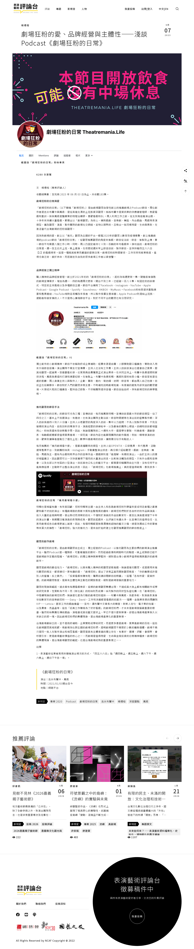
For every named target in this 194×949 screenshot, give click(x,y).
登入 (150, 9)
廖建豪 (74, 786)
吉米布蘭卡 (107, 701)
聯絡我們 (41, 903)
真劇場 (112, 824)
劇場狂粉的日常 (89, 701)
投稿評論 (47, 824)
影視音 (71, 9)
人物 (84, 9)
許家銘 (75, 831)
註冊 (144, 9)
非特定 (41, 701)
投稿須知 (60, 903)
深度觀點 (134, 701)
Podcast (71, 701)
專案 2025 (90, 824)
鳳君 (145, 701)
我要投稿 (130, 9)
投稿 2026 (32, 824)
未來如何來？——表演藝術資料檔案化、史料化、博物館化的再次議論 (153, 832)
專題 (58, 9)
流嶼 (102, 824)
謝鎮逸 (132, 786)
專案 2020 (56, 701)
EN (166, 9)
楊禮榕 (25, 25)
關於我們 (21, 903)
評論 (47, 9)
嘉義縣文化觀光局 (51, 831)
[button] (167, 738)
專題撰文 (147, 824)
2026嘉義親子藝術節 (26, 831)
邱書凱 (16, 786)
